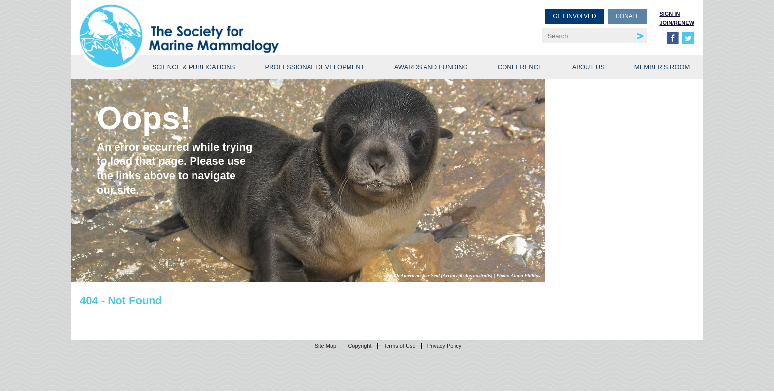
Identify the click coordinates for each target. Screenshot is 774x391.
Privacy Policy (444, 346)
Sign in (669, 14)
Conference (520, 67)
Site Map (325, 346)
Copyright (359, 346)
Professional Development (314, 67)
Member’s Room (662, 67)
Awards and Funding (431, 67)
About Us (588, 67)
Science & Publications (193, 67)
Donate (628, 16)
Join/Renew (676, 23)
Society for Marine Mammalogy (235, 23)
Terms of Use (400, 346)
